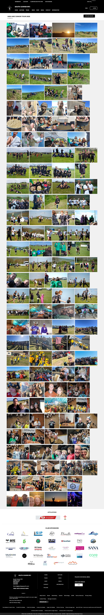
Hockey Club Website (41, 607)
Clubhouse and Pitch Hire (36, 1)
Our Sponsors (48, 1)
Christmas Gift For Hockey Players (66, 610)
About (48, 595)
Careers (60, 595)
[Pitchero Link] (94, 2)
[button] (16, 10)
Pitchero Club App (60, 607)
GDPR (72, 595)
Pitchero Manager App (69, 607)
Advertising (54, 595)
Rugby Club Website (51, 607)
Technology (67, 595)
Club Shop (25, 1)
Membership (18, 1)
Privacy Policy (88, 595)
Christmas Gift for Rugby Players (51, 610)
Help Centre (43, 595)
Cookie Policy (43, 598)
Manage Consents (52, 598)
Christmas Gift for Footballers (37, 610)
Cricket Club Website (31, 607)
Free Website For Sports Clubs (9, 607)
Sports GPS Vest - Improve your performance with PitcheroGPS (88, 607)
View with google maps (21, 588)
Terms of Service (80, 595)
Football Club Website (20, 607)
